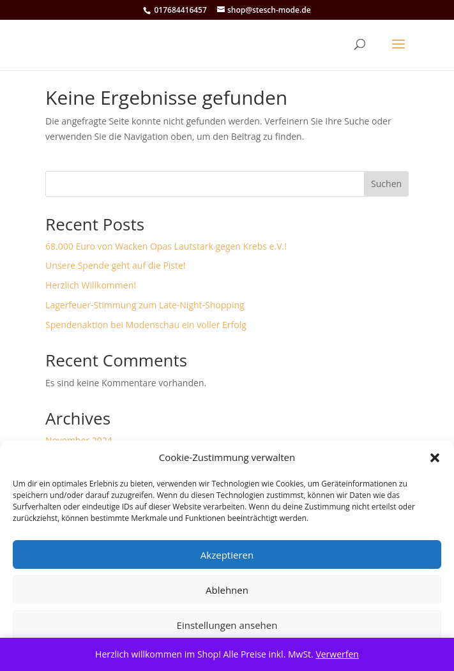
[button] (434, 457)
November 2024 (78, 440)
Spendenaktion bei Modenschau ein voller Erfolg (145, 325)
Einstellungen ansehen (227, 625)
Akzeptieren (227, 554)
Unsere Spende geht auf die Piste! (115, 265)
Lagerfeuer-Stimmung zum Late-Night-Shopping (145, 305)
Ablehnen (227, 590)
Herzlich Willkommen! (90, 285)
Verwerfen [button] (337, 654)
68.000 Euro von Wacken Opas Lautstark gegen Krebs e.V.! (166, 246)
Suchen (386, 183)
